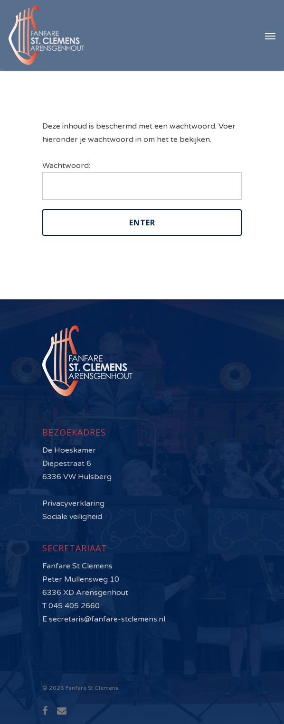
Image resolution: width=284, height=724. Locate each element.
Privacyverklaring (73, 503)
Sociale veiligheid (72, 516)
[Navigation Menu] (270, 35)
